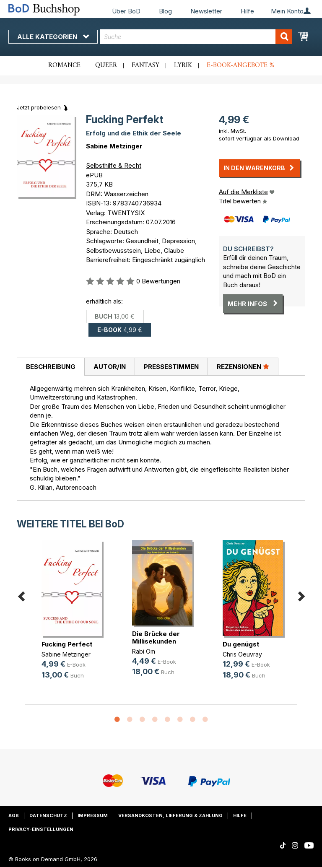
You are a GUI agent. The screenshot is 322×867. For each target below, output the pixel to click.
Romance (64, 65)
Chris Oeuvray (242, 654)
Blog (165, 11)
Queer (106, 65)
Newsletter (206, 11)
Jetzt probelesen (39, 107)
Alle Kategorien (53, 37)
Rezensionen (243, 366)
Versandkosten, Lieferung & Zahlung (170, 815)
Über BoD (126, 11)
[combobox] (196, 36)
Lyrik (183, 65)
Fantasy (145, 65)
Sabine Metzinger (114, 146)
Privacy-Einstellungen (40, 829)
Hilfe (247, 11)
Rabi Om (143, 651)
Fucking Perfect (67, 644)
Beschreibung (50, 367)
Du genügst (241, 644)
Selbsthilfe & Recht (113, 165)
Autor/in (109, 367)
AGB (13, 815)
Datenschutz (48, 815)
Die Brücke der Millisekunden (156, 637)
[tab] (50, 367)
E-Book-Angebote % (240, 65)
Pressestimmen (171, 367)
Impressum (93, 815)
